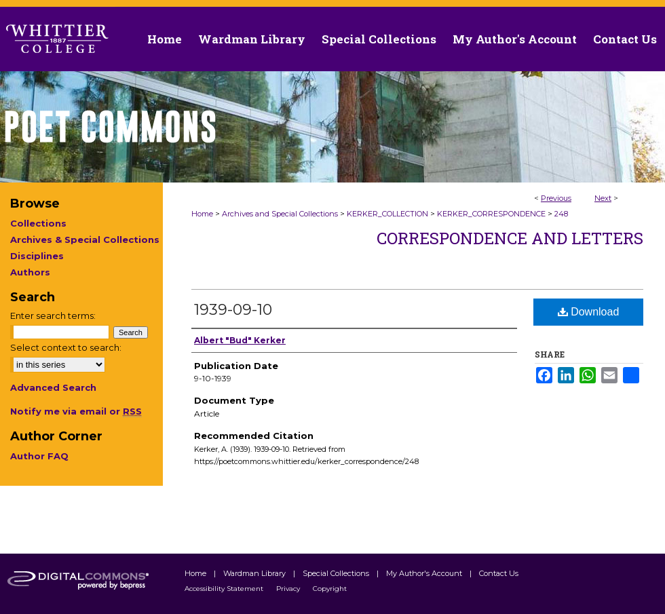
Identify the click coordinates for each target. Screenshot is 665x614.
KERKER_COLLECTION (387, 213)
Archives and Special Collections (280, 213)
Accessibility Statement (225, 588)
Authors (30, 272)
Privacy (289, 588)
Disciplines (37, 255)
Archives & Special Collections (84, 239)
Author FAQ (39, 455)
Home (202, 213)
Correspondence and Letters (510, 238)
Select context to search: (65, 347)
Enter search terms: (53, 315)
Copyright (330, 588)
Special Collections (337, 573)
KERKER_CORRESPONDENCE (491, 213)
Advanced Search (53, 387)
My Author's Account (425, 573)
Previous (556, 198)
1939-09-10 (233, 310)
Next (602, 198)
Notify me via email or (76, 411)
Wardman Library (255, 573)
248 (561, 213)
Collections (38, 223)
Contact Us (625, 39)
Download (589, 312)
